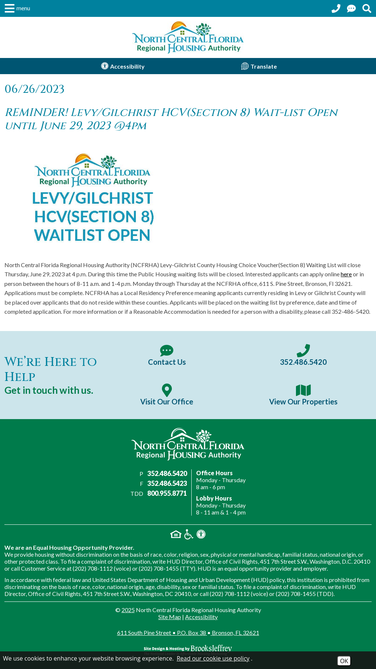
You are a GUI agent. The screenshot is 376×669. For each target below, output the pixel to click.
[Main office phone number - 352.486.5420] (303, 355)
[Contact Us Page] (351, 8)
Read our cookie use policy (213, 658)
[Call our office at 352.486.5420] (336, 8)
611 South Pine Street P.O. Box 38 (188, 632)
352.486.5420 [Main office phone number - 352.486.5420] (167, 473)
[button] (16, 8)
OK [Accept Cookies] (344, 661)
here (346, 273)
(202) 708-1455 (159, 568)
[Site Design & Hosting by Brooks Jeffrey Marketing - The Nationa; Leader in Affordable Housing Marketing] (188, 650)
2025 (128, 609)
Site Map (169, 616)
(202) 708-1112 (93, 568)
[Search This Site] (367, 8)
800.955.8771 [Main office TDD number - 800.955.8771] (167, 493)
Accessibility (201, 616)
